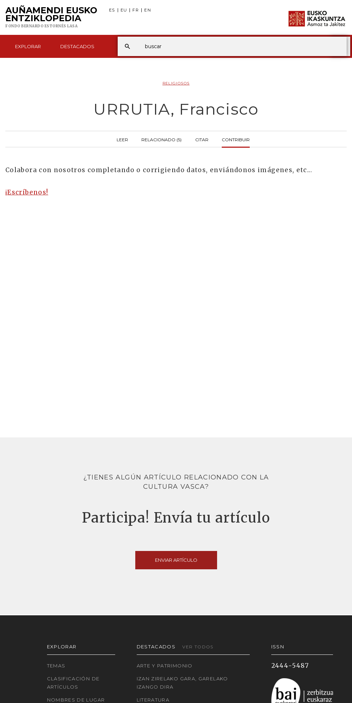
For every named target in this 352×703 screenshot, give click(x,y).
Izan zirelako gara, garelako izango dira (182, 683)
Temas (56, 665)
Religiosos (176, 83)
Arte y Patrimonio (165, 665)
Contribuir (236, 139)
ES (112, 10)
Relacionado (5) (161, 139)
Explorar (28, 46)
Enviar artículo (176, 560)
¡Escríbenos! (26, 192)
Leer (122, 139)
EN (147, 10)
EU (124, 10)
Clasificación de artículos (73, 683)
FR (135, 10)
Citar (201, 139)
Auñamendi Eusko (51, 17)
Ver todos (197, 646)
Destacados (77, 46)
